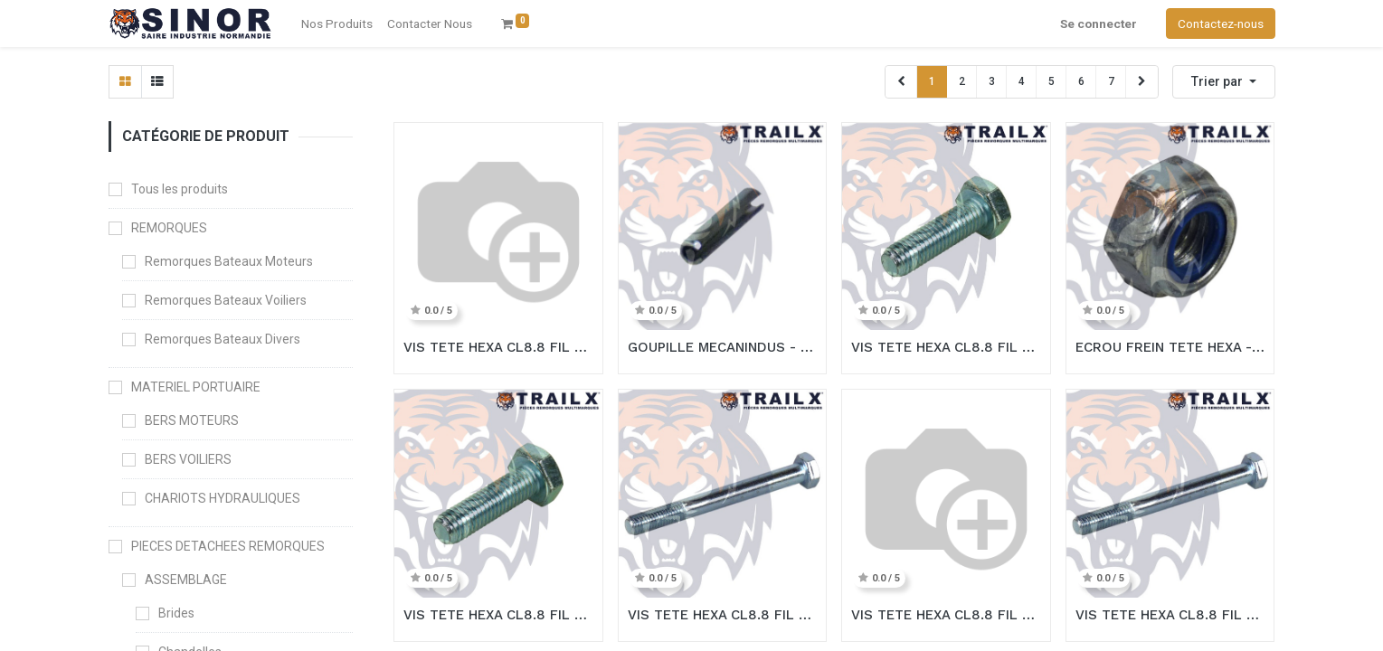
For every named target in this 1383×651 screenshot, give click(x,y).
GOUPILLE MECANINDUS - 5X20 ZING (723, 347)
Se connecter (1098, 23)
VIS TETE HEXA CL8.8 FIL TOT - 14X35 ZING (498, 347)
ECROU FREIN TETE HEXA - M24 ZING (1170, 347)
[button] (1223, 82)
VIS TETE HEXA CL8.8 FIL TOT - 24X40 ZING (498, 615)
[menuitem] (429, 23)
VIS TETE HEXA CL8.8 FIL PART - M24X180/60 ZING (1170, 615)
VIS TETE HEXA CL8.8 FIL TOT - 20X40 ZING (946, 347)
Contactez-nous (1221, 23)
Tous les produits (179, 189)
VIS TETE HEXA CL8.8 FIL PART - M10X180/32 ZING (946, 615)
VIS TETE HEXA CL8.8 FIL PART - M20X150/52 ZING (723, 615)
